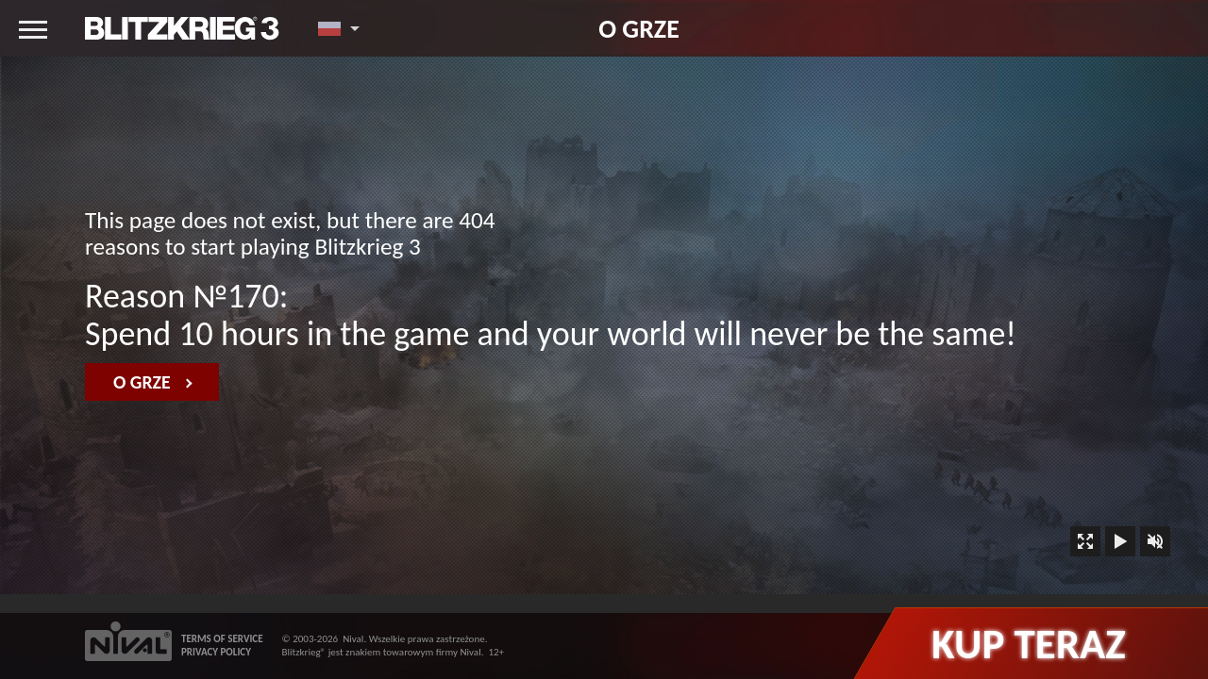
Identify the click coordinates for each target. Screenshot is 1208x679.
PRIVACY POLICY (216, 652)
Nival (353, 639)
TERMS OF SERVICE (222, 639)
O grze (639, 28)
